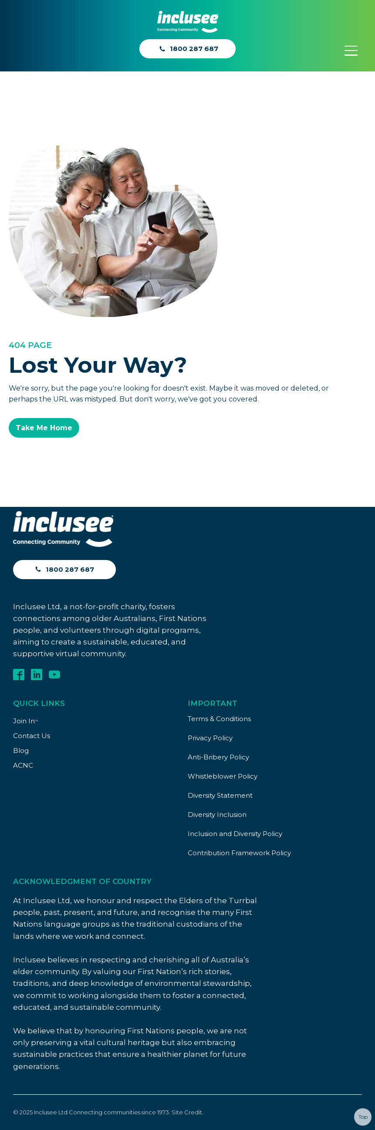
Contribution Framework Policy (239, 853)
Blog (21, 750)
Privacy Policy (210, 738)
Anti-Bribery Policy (218, 757)
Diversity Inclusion (217, 814)
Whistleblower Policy (222, 776)
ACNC (23, 765)
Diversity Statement (220, 795)
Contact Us (31, 736)
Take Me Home (44, 428)
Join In (25, 721)
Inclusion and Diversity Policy (235, 834)
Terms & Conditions (219, 719)
